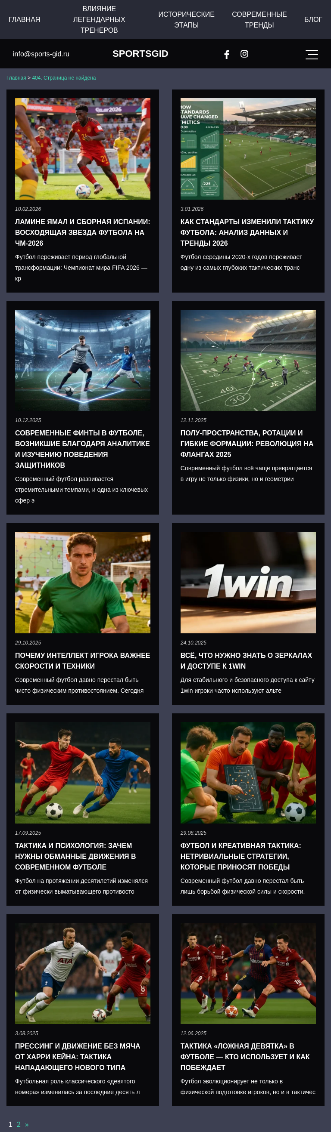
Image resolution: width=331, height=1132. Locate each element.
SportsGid (140, 54)
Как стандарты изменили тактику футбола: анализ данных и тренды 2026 (247, 232)
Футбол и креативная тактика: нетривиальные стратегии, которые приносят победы (241, 856)
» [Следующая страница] (27, 1124)
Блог (313, 19)
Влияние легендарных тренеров (99, 19)
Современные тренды (259, 20)
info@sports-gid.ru (41, 54)
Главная (24, 19)
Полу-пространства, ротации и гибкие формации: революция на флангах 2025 (247, 443)
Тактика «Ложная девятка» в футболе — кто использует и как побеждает (245, 1057)
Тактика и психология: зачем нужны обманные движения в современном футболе (75, 856)
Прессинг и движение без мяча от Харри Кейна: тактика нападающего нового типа (78, 1057)
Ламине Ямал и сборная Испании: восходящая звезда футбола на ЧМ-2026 (82, 232)
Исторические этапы (186, 20)
